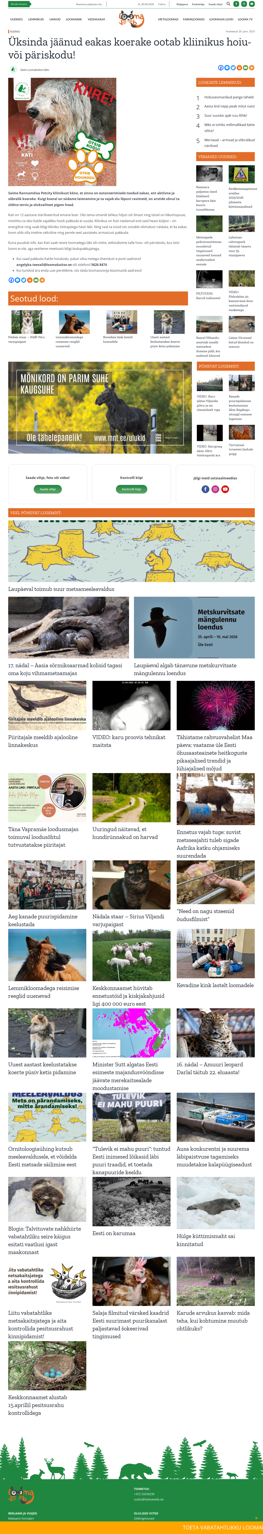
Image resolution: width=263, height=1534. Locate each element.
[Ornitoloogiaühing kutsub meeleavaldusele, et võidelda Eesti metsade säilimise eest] (47, 1117)
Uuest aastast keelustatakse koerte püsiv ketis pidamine (165, 341)
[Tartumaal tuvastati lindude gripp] (242, 432)
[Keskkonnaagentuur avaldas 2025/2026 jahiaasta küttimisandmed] (242, 174)
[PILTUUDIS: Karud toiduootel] (209, 279)
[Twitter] (233, 67)
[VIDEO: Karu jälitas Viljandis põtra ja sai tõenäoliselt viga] (210, 383)
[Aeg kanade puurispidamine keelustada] (47, 885)
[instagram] (244, 4)
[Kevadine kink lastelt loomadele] (122, 312)
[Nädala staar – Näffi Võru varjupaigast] (27, 312)
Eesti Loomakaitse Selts (35, 70)
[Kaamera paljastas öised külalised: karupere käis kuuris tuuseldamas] (209, 173)
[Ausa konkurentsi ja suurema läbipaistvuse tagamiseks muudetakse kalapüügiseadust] (216, 1117)
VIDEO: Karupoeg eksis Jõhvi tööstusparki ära (209, 450)
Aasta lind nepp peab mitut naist (229, 106)
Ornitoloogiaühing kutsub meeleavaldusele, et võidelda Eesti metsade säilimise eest (42, 1156)
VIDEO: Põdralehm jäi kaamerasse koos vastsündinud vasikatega (241, 301)
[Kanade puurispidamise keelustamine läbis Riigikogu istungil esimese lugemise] (242, 383)
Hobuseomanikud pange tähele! (229, 97)
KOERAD (15, 31)
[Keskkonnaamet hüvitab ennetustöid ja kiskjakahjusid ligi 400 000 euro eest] (131, 955)
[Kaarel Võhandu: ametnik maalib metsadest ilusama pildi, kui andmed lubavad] (209, 324)
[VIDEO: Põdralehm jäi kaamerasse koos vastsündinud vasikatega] (242, 278)
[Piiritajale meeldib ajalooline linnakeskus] (47, 705)
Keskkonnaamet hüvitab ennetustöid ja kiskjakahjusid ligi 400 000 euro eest (128, 996)
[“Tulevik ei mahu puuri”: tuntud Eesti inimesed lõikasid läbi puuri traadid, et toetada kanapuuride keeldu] (131, 1117)
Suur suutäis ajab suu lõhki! (225, 115)
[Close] (256, 1518)
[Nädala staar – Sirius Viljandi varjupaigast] (131, 885)
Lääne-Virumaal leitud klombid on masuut (241, 342)
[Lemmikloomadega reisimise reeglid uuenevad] (74, 312)
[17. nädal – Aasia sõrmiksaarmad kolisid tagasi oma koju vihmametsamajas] (68, 627)
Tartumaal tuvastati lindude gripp (241, 449)
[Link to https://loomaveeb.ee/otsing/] (228, 4)
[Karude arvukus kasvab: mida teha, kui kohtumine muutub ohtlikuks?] (216, 1281)
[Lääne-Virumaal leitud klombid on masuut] (242, 324)
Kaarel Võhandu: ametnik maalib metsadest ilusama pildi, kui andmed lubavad (208, 347)
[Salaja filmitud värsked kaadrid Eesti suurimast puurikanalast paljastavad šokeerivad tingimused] (131, 1281)
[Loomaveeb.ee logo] (131, 12)
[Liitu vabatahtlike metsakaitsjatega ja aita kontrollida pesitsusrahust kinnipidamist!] (47, 1281)
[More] (251, 67)
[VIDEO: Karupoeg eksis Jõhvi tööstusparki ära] (210, 433)
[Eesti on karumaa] (131, 1201)
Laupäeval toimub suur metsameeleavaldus (61, 589)
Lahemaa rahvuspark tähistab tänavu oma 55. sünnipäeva (240, 246)
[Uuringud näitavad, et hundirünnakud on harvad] (131, 797)
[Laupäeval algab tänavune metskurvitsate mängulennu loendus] (194, 627)
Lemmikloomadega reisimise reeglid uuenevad (69, 341)
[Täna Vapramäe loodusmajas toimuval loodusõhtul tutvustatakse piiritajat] (47, 797)
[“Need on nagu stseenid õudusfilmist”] (216, 882)
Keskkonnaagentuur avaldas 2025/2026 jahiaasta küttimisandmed (243, 197)
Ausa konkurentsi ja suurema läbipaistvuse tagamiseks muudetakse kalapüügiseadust (214, 1156)
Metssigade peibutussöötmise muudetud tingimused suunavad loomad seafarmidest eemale (208, 250)
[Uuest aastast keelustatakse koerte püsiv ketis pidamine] (169, 312)
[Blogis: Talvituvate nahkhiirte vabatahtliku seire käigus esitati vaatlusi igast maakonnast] (47, 1199)
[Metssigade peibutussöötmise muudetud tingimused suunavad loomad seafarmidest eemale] (209, 223)
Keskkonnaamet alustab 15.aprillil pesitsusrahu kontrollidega (37, 1405)
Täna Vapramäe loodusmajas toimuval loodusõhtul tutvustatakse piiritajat (43, 837)
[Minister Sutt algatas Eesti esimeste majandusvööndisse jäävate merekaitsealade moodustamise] (131, 1033)
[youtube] (252, 4)
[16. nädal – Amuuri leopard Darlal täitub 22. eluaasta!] (216, 1033)
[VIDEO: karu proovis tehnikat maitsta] (131, 705)
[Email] (245, 67)
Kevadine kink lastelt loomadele (215, 985)
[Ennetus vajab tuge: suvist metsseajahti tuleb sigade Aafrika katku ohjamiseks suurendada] (216, 799)
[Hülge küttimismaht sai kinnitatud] (216, 1203)
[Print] (239, 67)
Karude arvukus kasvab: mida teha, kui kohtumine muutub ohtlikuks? (213, 1320)
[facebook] (236, 4)
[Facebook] (221, 67)
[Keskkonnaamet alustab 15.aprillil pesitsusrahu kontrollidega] (47, 1365)
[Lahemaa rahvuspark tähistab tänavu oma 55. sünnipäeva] (242, 223)
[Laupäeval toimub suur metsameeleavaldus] (131, 551)
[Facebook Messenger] (227, 67)
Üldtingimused (144, 1518)
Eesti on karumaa (114, 1233)
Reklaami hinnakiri (21, 1518)
